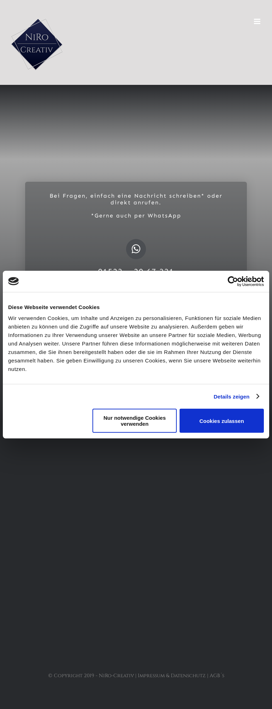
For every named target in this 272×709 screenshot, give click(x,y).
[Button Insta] (136, 487)
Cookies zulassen (221, 421)
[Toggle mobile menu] (257, 21)
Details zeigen (231, 396)
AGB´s (217, 675)
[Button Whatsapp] (136, 509)
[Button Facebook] (136, 465)
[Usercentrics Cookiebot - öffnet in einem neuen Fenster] (233, 281)
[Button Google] (136, 531)
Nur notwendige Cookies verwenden (134, 421)
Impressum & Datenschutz (172, 675)
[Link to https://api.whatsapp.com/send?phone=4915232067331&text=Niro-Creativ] (136, 249)
